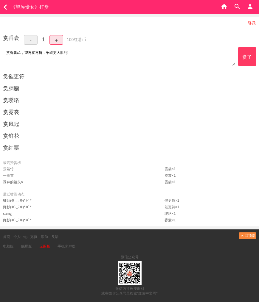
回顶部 (247, 235)
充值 (33, 237)
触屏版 (26, 246)
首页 (6, 237)
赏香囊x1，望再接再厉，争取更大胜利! (119, 56)
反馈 (54, 237)
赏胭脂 (11, 88)
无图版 (44, 246)
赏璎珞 (11, 100)
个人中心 (20, 237)
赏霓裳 (11, 112)
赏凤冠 (11, 124)
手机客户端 (66, 246)
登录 (252, 23)
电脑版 (8, 246)
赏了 (247, 57)
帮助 (44, 237)
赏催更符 (13, 76)
